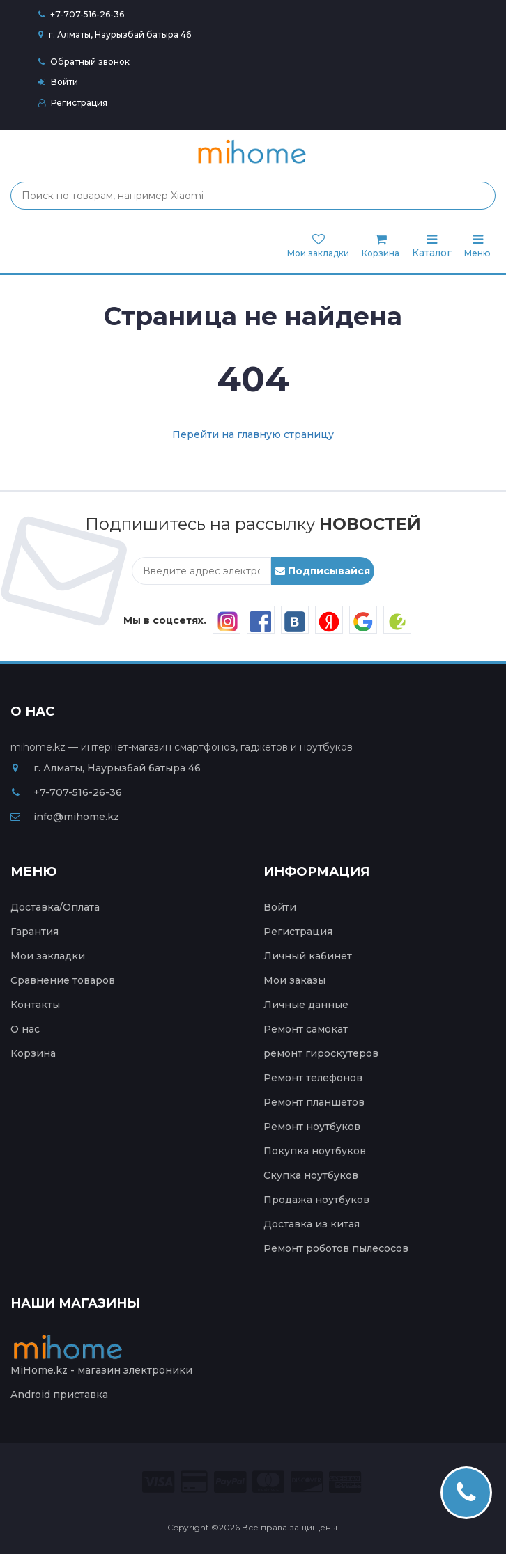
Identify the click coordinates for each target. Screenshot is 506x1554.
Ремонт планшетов (314, 1102)
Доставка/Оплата (55, 907)
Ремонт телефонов (312, 1078)
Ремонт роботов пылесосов (335, 1248)
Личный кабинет (307, 956)
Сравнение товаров (62, 980)
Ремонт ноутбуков (311, 1126)
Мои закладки (47, 956)
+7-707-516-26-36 (87, 14)
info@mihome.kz (64, 816)
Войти (58, 82)
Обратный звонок (84, 61)
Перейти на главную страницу (253, 434)
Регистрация (72, 102)
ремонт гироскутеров (320, 1053)
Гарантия (34, 931)
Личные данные (305, 1004)
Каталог (432, 246)
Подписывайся (322, 571)
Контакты (35, 1004)
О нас (25, 1029)
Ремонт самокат (305, 1029)
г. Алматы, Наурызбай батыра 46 (114, 34)
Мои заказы (294, 980)
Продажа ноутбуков (316, 1199)
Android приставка (59, 1394)
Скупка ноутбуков (310, 1175)
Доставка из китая (311, 1224)
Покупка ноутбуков (314, 1151)
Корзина (33, 1053)
